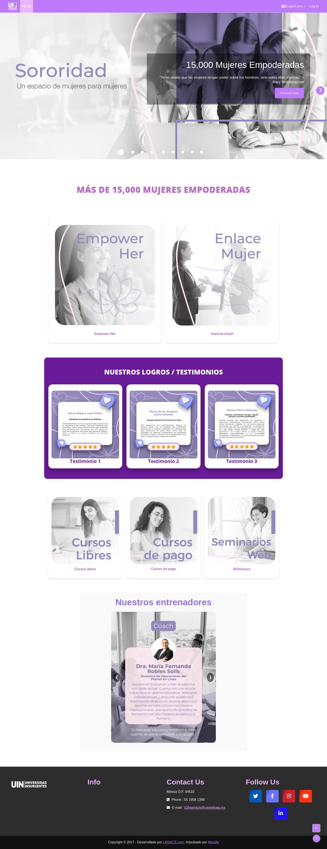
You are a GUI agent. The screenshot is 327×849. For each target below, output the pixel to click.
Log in (314, 6)
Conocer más (289, 93)
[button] (293, 6)
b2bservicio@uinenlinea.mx (204, 807)
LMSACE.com (173, 842)
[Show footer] (316, 838)
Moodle (213, 842)
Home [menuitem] (26, 6)
